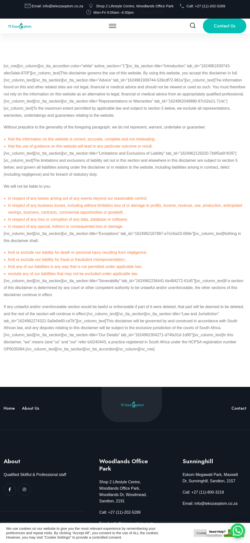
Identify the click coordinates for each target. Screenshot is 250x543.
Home (9, 408)
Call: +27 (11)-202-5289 (119, 512)
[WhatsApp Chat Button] (237, 530)
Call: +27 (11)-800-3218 (203, 492)
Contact (238, 408)
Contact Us (224, 26)
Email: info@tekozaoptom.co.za (210, 503)
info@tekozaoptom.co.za (63, 6)
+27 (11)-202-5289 (210, 6)
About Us (30, 408)
